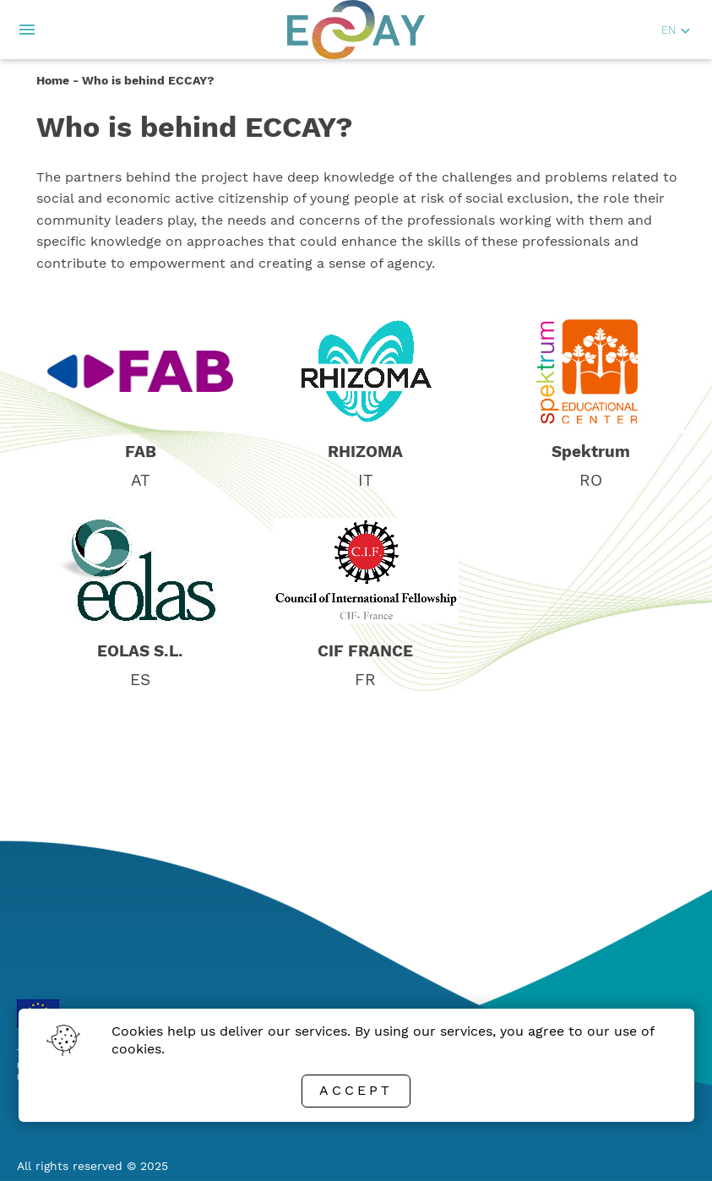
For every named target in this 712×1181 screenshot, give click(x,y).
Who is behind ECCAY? (148, 80)
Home (52, 80)
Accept (356, 1090)
